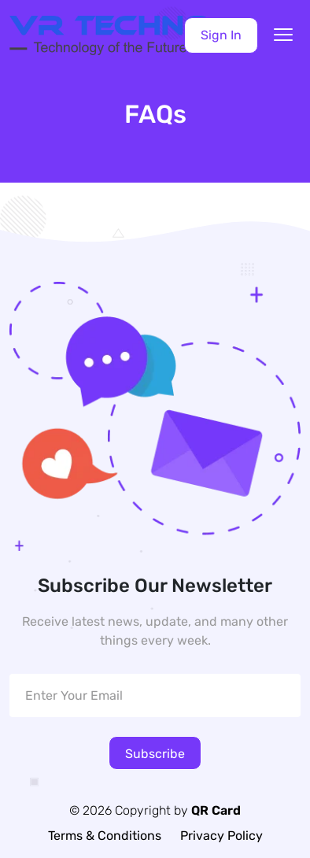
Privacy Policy (221, 835)
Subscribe (155, 753)
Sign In (221, 35)
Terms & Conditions (104, 835)
